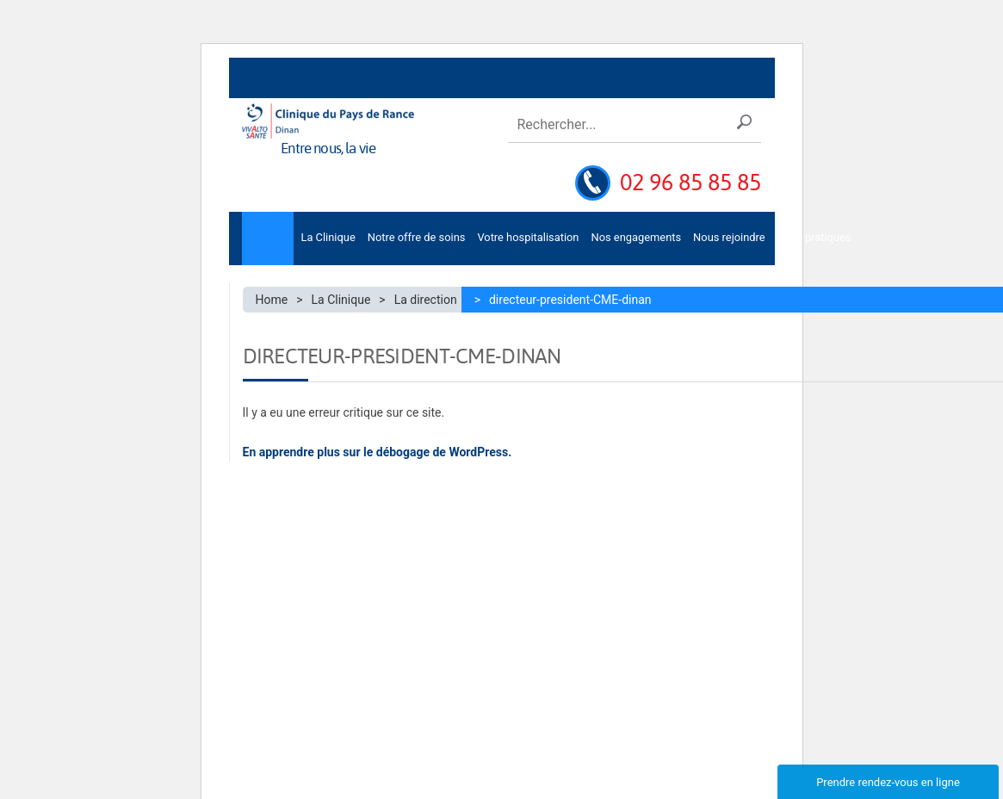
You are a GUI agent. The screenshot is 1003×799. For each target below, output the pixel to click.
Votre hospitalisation (528, 237)
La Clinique (327, 237)
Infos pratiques (814, 237)
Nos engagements (636, 237)
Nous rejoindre (729, 237)
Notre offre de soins (417, 237)
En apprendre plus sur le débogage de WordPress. (377, 452)
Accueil (268, 238)
